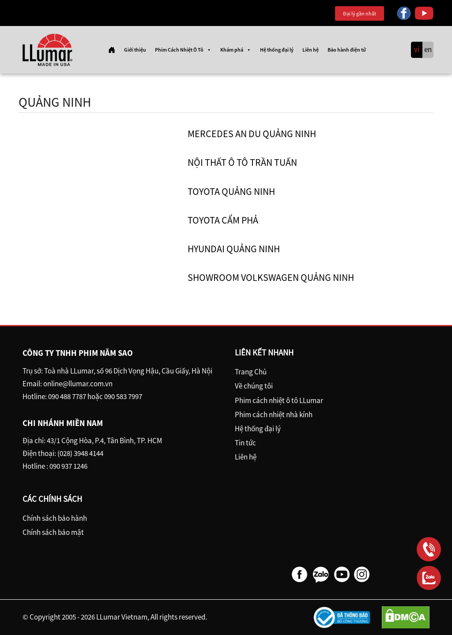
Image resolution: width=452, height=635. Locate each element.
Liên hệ (310, 49)
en (428, 50)
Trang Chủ (251, 372)
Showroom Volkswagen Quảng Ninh (271, 277)
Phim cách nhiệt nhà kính (274, 414)
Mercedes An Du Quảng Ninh (252, 133)
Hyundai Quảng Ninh (234, 249)
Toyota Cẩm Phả (223, 220)
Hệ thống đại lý (277, 49)
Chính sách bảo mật (53, 532)
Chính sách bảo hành (55, 518)
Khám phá (235, 50)
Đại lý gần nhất (359, 13)
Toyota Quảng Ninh (231, 191)
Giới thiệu (135, 49)
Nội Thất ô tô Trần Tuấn (242, 162)
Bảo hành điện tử (347, 49)
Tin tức (245, 443)
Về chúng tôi (254, 386)
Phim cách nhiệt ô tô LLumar (279, 400)
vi (416, 50)
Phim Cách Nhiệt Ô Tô (183, 50)
